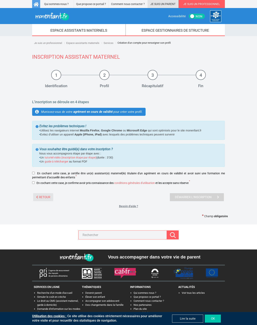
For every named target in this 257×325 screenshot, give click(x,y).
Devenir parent (93, 292)
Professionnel (209, 4)
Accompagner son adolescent (102, 300)
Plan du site (140, 308)
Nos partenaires (143, 304)
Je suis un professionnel (48, 42)
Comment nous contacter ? (128, 4)
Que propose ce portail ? (91, 4)
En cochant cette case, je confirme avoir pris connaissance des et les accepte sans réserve (111, 183)
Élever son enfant (95, 296)
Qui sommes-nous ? (56, 4)
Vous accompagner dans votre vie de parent (154, 256)
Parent (170, 4)
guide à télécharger (56, 161)
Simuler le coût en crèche (51, 296)
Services (108, 42)
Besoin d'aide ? (128, 206)
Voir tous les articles (193, 292)
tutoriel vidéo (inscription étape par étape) (70, 157)
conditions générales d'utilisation (134, 183)
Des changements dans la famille (104, 304)
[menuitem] (79, 30)
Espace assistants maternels (82, 42)
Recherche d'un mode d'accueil (54, 292)
